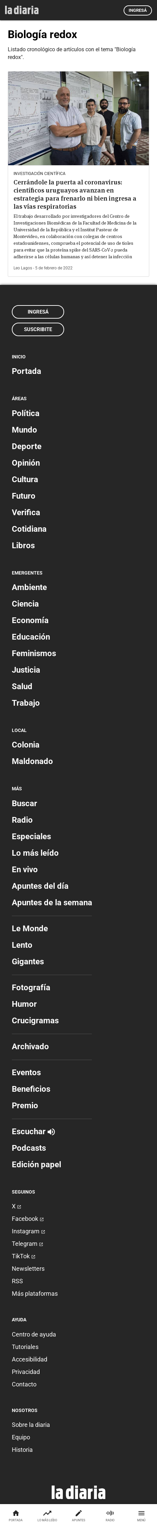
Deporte (27, 446)
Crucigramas (35, 1020)
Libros (23, 545)
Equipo (21, 1437)
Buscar (24, 803)
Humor (24, 1004)
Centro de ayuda (34, 1334)
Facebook (28, 1218)
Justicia (26, 670)
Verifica (26, 512)
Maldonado (32, 761)
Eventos (26, 1072)
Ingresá (138, 10)
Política (26, 413)
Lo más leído (35, 853)
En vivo (25, 869)
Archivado (30, 1046)
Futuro (23, 496)
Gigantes (28, 961)
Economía (30, 620)
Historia (22, 1449)
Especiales (31, 836)
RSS (17, 1281)
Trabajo (26, 703)
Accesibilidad (29, 1359)
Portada (26, 371)
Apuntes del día (40, 886)
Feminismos (34, 653)
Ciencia (25, 604)
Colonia (26, 745)
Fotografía (31, 987)
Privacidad (26, 1371)
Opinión (26, 463)
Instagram (28, 1231)
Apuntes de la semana (52, 902)
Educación (31, 637)
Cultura (25, 479)
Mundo (24, 430)
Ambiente (29, 587)
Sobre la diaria (31, 1424)
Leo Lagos (23, 268)
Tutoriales (25, 1346)
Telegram (27, 1243)
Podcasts (29, 1148)
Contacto (24, 1384)
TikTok (23, 1256)
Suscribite (38, 329)
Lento (22, 945)
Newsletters (28, 1268)
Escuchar (33, 1131)
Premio (25, 1105)
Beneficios (31, 1089)
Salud (22, 686)
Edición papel (36, 1164)
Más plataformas (35, 1293)
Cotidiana (29, 529)
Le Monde (30, 928)
